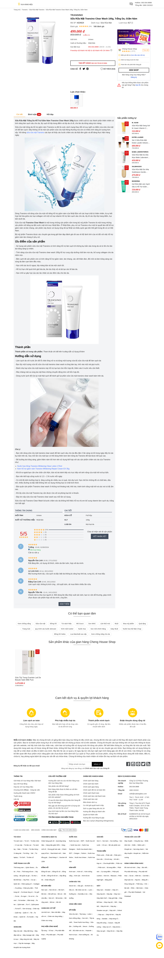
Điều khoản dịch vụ (90, 802)
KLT (66, 520)
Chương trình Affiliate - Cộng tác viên (27, 790)
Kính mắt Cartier (67, 629)
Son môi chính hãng (98, 629)
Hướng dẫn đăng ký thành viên (94, 811)
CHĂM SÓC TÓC (75, 881)
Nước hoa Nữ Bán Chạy (132, 629)
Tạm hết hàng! (93, 63)
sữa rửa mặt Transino (35, 132)
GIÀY (98, 886)
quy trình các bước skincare (45, 629)
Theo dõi (145, 50)
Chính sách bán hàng (90, 781)
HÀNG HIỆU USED (75, 904)
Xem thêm (64, 604)
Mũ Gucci (79, 623)
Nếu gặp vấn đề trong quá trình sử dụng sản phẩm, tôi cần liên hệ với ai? (64, 807)
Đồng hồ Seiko (59, 634)
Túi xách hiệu (66, 623)
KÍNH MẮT (72, 867)
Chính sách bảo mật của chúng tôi (97, 768)
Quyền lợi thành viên (90, 815)
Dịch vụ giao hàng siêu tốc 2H (94, 808)
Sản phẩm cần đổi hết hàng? (58, 786)
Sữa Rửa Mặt (106, 23)
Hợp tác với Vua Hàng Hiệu (23, 787)
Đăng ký (134, 77)
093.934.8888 (146, 3)
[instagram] (133, 764)
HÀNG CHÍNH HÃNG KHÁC (133, 863)
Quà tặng (142, 623)
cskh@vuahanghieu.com (138, 794)
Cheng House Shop (129, 49)
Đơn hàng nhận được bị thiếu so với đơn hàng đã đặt (62, 790)
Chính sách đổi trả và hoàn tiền (94, 790)
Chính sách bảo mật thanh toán (94, 796)
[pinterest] (138, 764)
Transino (25, 10)
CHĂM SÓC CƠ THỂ (48, 908)
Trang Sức (26, 629)
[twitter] (143, 764)
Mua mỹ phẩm (128, 623)
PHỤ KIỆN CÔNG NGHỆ (49, 926)
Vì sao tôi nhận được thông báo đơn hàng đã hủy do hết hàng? (64, 801)
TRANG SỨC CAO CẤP (132, 837)
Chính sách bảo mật (90, 799)
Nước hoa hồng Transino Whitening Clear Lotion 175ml (39, 466)
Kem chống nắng (24, 623)
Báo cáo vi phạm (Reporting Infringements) (98, 821)
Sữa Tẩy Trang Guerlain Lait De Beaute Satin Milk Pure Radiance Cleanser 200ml (28, 679)
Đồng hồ (53, 623)
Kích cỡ (68, 515)
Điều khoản (35, 830)
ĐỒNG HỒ (44, 867)
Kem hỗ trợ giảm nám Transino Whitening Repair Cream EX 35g (43, 469)
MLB (116, 623)
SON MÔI (100, 837)
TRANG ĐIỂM (101, 851)
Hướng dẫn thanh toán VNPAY (24, 793)
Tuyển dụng (18, 796)
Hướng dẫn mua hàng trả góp (93, 818)
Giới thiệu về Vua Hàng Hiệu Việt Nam (27, 781)
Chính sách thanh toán (91, 793)
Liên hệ (16, 799)
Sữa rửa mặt (40, 623)
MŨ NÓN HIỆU (46, 886)
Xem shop (134, 70)
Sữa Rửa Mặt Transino (36, 10)
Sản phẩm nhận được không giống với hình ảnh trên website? (63, 796)
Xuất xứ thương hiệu (25, 520)
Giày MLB (114, 629)
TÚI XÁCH (17, 837)
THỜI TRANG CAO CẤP (22, 863)
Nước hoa (82, 629)
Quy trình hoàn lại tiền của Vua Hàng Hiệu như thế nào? (63, 812)
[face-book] (128, 764)
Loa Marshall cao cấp (78, 634)
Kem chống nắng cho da (100, 634)
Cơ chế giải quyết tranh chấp (93, 805)
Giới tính (19, 515)
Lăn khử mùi (105, 623)
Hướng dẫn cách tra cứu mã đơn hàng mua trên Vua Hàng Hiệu (63, 782)
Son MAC (92, 623)
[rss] (148, 764)
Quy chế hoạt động (20, 784)
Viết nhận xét (99, 536)
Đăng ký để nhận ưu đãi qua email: (27, 766)
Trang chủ (17, 10)
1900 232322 (148, 5)
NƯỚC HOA (73, 837)
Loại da (67, 524)
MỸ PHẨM (72, 910)
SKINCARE (17, 927)
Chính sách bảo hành (90, 784)
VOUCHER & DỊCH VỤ (49, 837)
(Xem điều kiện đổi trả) (138, 55)
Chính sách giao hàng (91, 787)
